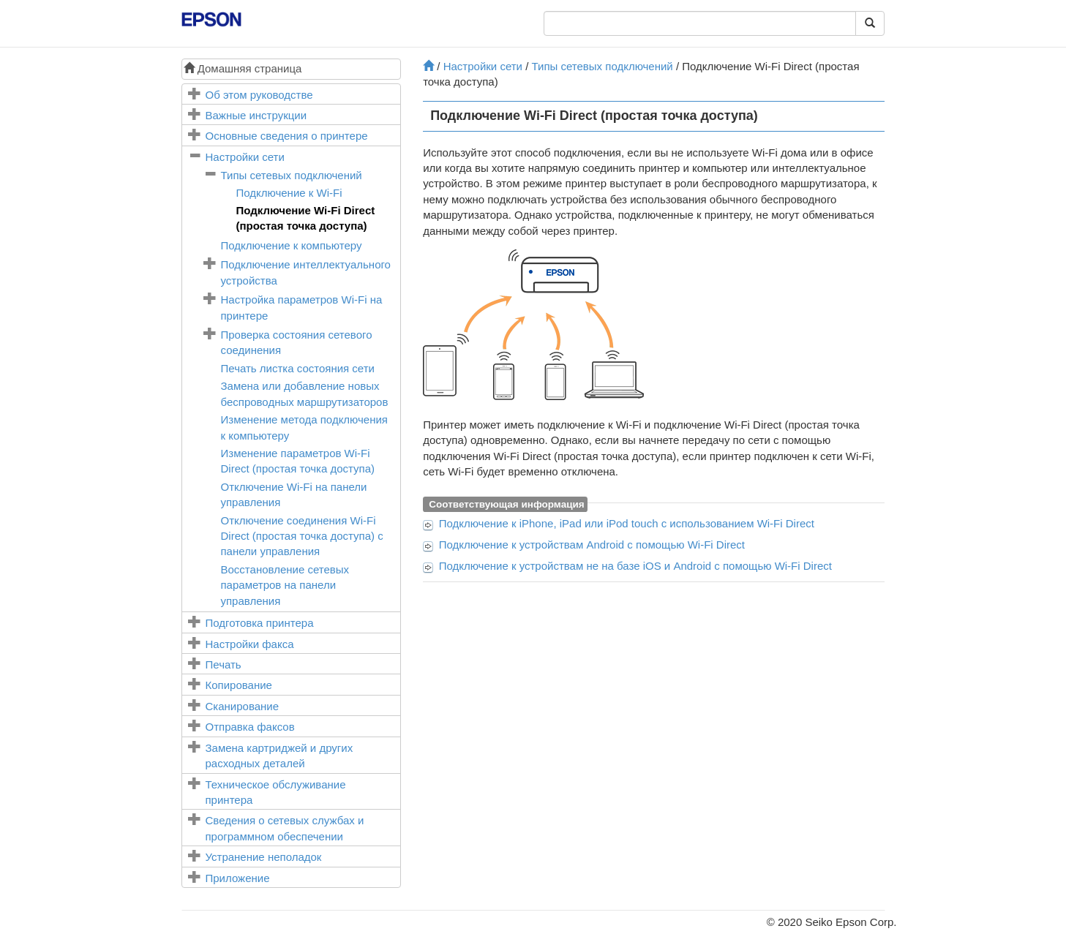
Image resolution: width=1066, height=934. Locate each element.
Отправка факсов (250, 726)
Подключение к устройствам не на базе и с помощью (635, 566)
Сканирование (242, 706)
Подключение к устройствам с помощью (592, 544)
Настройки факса (250, 644)
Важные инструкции (256, 115)
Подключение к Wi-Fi (289, 193)
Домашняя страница (243, 68)
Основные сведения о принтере (287, 135)
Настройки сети (245, 157)
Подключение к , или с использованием (626, 523)
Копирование (239, 685)
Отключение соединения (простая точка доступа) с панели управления (302, 536)
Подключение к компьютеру (291, 245)
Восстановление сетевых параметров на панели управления (285, 585)
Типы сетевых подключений (291, 175)
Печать (223, 664)
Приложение (238, 878)
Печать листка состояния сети (298, 368)
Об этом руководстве (259, 94)
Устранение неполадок (264, 857)
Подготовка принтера (260, 623)
